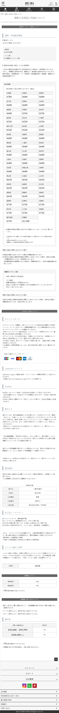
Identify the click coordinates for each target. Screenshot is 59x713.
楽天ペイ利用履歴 (25, 451)
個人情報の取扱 (6, 700)
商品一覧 (16, 9)
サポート (29, 673)
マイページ (42, 9)
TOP (2, 14)
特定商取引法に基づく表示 (10, 696)
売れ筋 (5, 9)
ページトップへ (56, 659)
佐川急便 (9, 52)
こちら (43, 229)
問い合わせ (29, 9)
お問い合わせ (5, 708)
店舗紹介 (4, 704)
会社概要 (29, 679)
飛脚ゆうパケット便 (13, 58)
